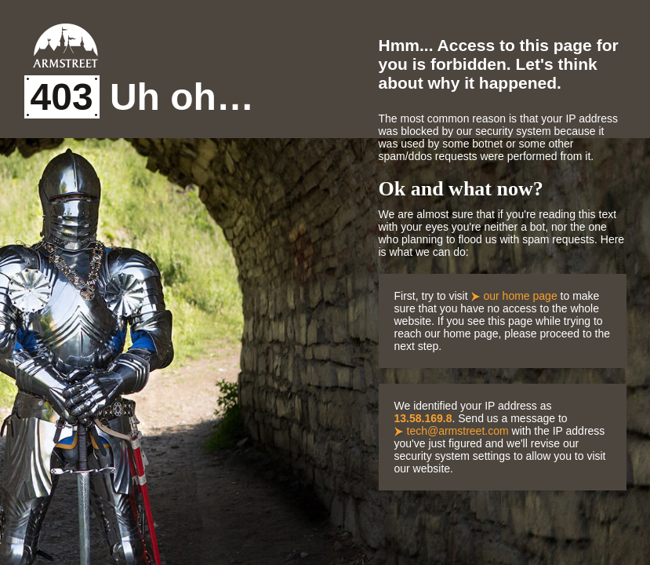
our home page (520, 296)
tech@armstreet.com (458, 431)
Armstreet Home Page (65, 45)
